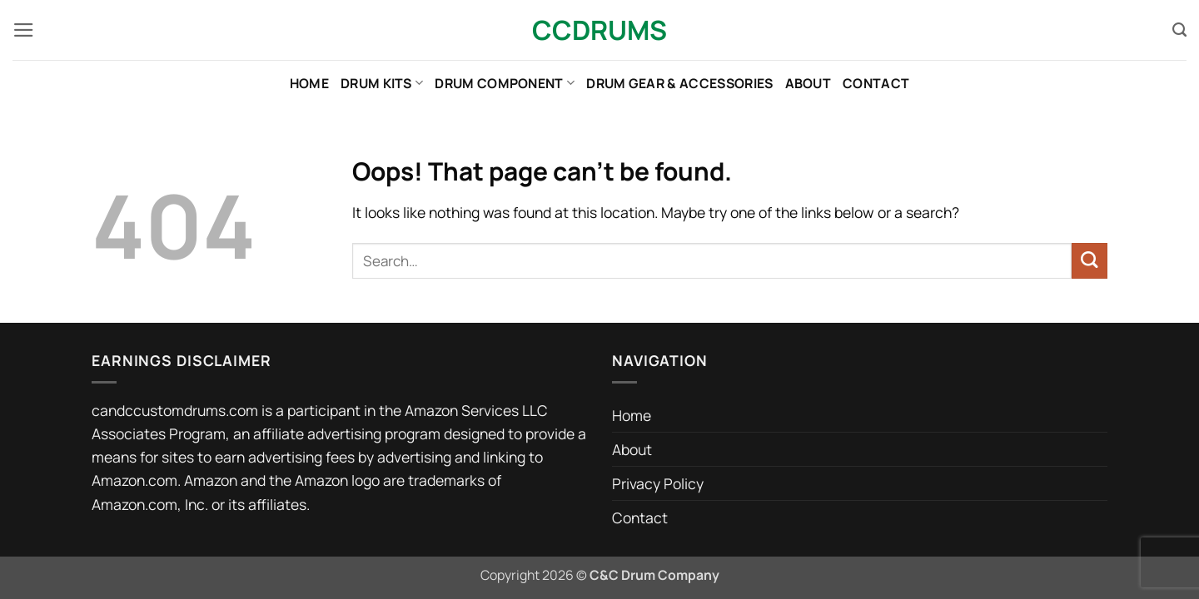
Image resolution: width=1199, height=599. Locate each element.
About (808, 83)
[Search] (1179, 30)
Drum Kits (382, 83)
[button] (23, 30)
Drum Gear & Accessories (679, 83)
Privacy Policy (658, 483)
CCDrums (599, 30)
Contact (876, 83)
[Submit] (1089, 261)
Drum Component (505, 83)
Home (309, 83)
